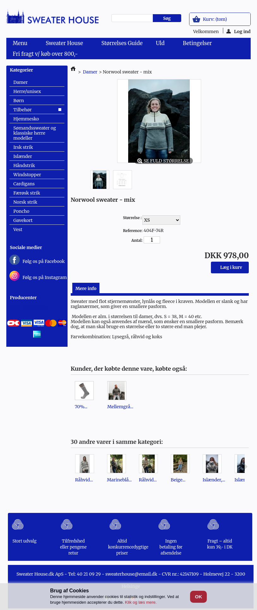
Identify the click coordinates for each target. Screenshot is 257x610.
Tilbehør (22, 110)
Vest (17, 229)
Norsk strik (25, 202)
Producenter (23, 297)
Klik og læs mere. (141, 602)
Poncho (21, 211)
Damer (20, 82)
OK (198, 596)
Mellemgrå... (120, 407)
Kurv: (215, 19)
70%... (81, 407)
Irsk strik (23, 147)
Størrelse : (132, 217)
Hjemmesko (26, 119)
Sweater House (65, 44)
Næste (246, 466)
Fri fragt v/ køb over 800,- (45, 53)
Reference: (132, 230)
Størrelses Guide (122, 43)
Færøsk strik (26, 193)
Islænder (22, 156)
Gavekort (23, 220)
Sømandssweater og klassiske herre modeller (34, 133)
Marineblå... (119, 480)
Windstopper (27, 174)
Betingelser (197, 43)
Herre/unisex (27, 91)
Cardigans (24, 184)
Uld (161, 44)
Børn (18, 100)
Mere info (86, 288)
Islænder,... (214, 480)
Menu (21, 44)
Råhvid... (84, 480)
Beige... (178, 480)
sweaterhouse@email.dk (131, 574)
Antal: (136, 240)
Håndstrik (24, 165)
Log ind (238, 31)
